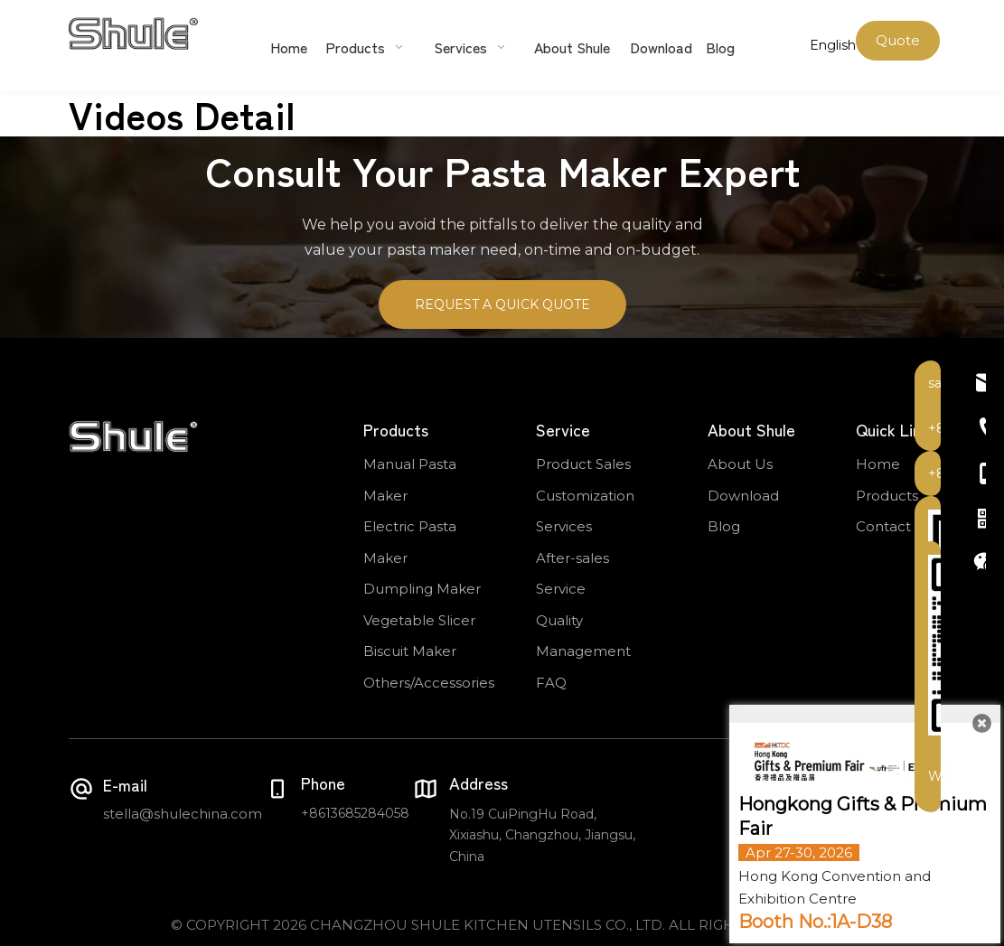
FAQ (551, 682)
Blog (724, 526)
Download (743, 495)
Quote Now (898, 46)
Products (887, 495)
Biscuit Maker (409, 651)
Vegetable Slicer (419, 620)
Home (878, 464)
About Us (740, 464)
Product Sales (583, 464)
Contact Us (894, 526)
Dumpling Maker (422, 588)
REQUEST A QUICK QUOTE (502, 304)
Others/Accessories (428, 682)
